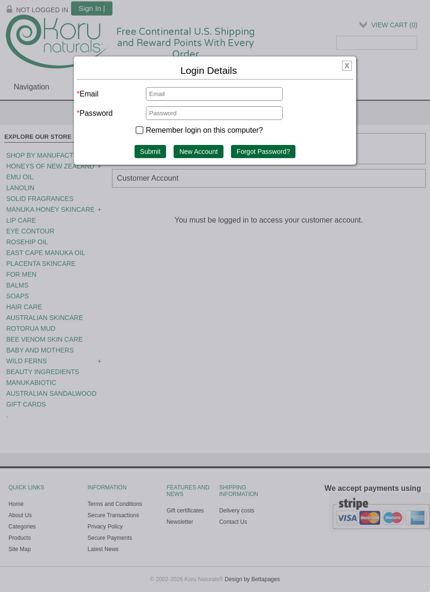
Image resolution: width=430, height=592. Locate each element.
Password (96, 113)
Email (89, 94)
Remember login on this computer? (204, 130)
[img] (347, 66)
